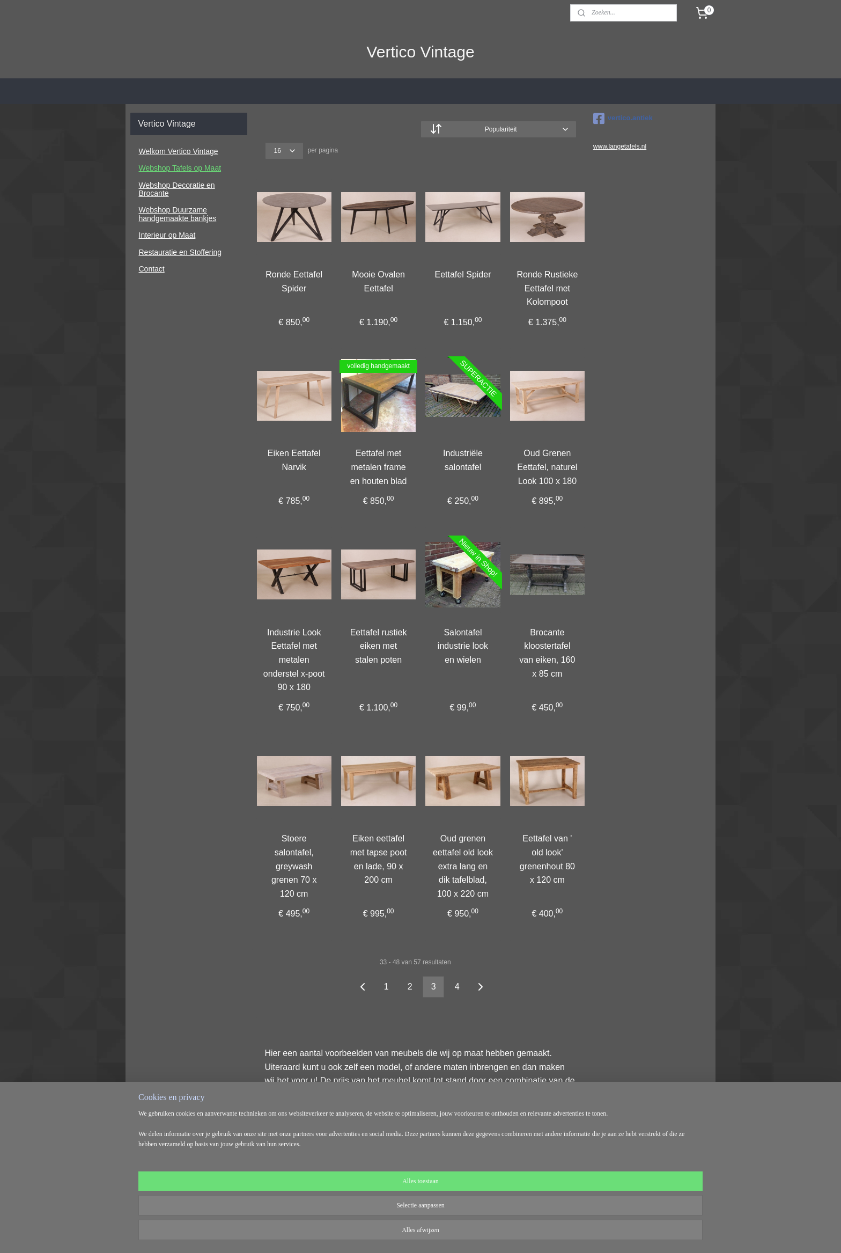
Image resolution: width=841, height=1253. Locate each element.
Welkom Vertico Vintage (178, 151)
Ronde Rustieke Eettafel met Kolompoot (547, 288)
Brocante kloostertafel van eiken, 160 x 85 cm (547, 652)
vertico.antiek (623, 118)
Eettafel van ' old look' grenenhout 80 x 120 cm (546, 859)
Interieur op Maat (167, 235)
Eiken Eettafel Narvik (294, 460)
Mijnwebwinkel (526, 1233)
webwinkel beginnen (443, 1233)
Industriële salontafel (463, 460)
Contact (152, 269)
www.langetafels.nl (619, 146)
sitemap (389, 1233)
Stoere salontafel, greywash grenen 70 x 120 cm (294, 866)
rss (408, 1233)
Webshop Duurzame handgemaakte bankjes (178, 214)
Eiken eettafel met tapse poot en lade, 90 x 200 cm (378, 859)
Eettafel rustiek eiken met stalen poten (378, 645)
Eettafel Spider (462, 274)
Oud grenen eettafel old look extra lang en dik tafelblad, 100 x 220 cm (463, 866)
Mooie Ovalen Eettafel (378, 281)
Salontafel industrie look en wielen (463, 645)
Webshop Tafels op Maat (180, 168)
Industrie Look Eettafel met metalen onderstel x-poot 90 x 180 (294, 659)
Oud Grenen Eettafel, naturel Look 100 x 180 (547, 467)
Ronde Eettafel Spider (293, 281)
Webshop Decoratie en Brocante (177, 189)
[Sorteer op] (498, 129)
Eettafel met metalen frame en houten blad (378, 467)
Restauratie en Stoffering (180, 252)
